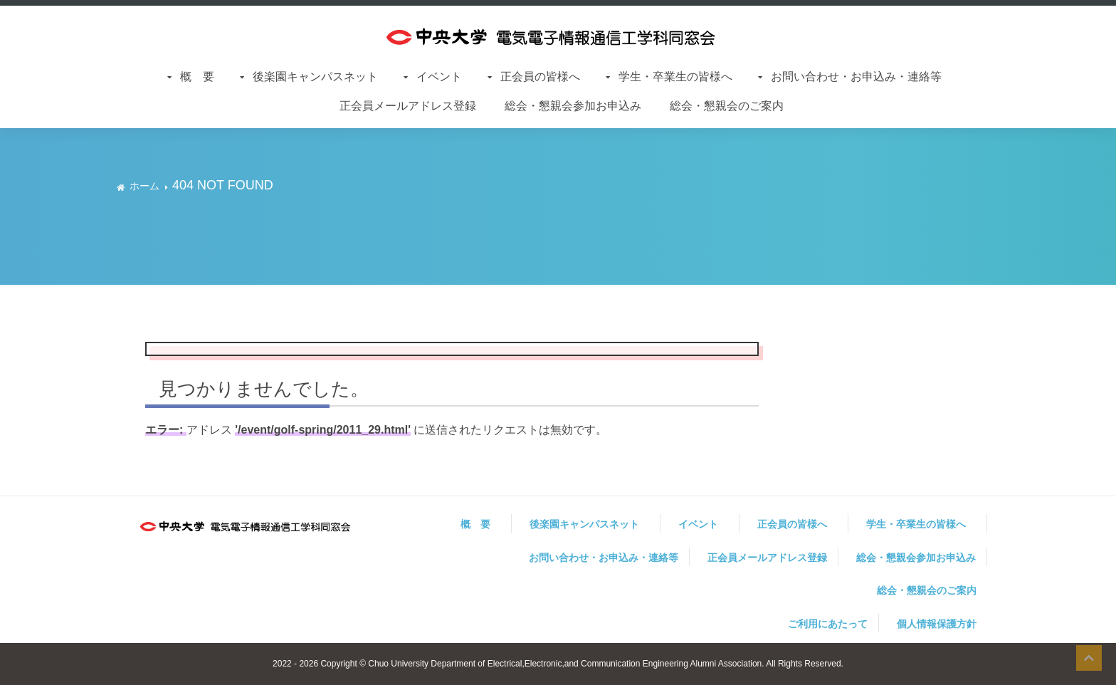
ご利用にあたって (828, 623)
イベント (444, 76)
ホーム (144, 186)
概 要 (203, 76)
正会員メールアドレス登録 (407, 106)
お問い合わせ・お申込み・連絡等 (856, 76)
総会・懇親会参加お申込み (573, 106)
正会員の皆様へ (545, 76)
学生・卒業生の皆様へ (681, 76)
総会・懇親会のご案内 (727, 106)
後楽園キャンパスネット (321, 76)
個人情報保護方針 (936, 623)
